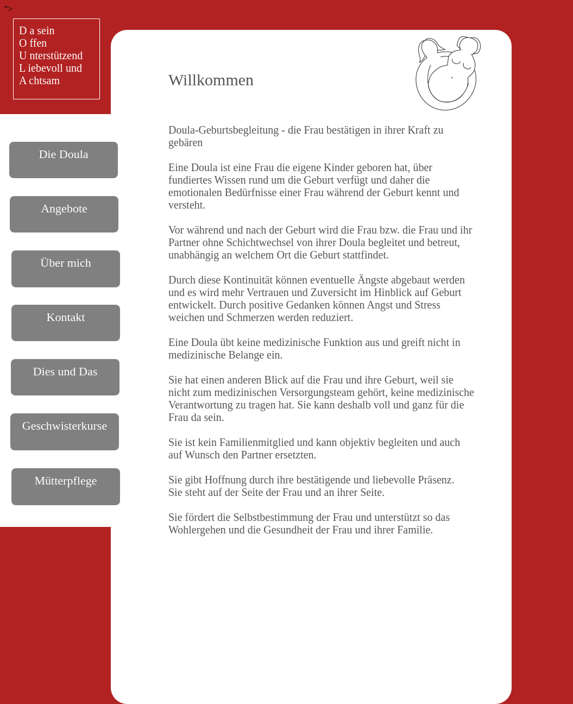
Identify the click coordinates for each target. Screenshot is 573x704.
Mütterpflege (66, 480)
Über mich (65, 262)
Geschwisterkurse (64, 425)
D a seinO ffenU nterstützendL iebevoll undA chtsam (51, 55)
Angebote (64, 208)
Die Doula (63, 154)
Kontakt (66, 317)
